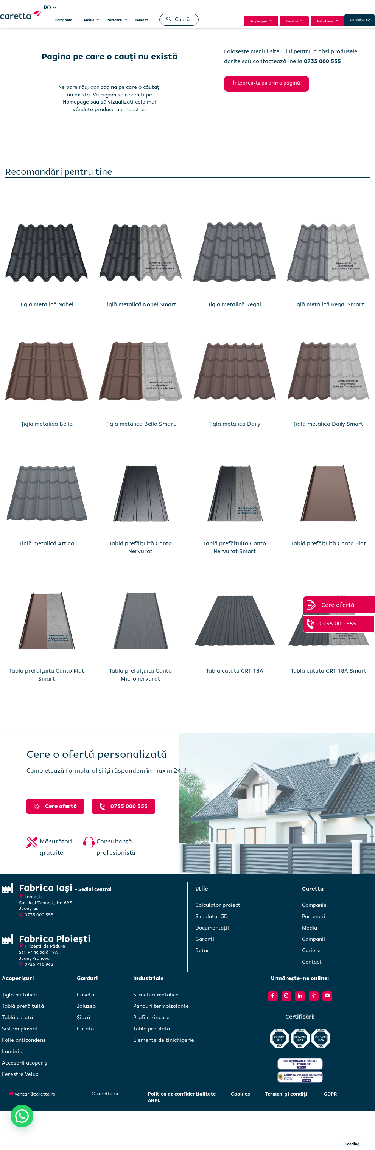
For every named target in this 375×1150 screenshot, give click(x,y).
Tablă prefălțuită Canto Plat (328, 543)
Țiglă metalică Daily (234, 424)
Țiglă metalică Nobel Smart (140, 304)
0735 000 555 (39, 915)
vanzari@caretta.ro (35, 1094)
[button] (176, 19)
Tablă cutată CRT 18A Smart (328, 671)
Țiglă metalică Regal (234, 304)
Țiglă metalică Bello (47, 424)
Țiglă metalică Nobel (46, 304)
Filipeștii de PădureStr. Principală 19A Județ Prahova (42, 952)
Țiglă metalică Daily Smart (328, 424)
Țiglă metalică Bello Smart (141, 424)
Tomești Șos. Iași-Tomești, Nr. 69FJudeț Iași (45, 902)
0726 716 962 (39, 964)
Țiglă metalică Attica (46, 543)
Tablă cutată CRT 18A (234, 671)
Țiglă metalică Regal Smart (328, 304)
